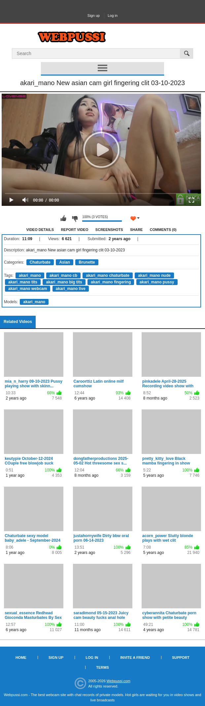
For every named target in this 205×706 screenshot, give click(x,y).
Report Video (74, 230)
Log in (113, 15)
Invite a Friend (135, 657)
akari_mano (30, 275)
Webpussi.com (118, 681)
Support (180, 657)
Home (21, 657)
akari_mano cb (63, 275)
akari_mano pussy (157, 282)
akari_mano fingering (111, 282)
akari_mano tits (22, 282)
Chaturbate (40, 262)
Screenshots (109, 230)
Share (136, 230)
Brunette (87, 262)
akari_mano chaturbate (107, 275)
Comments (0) (163, 230)
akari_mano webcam (27, 288)
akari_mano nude (154, 275)
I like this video (63, 218)
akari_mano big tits (64, 282)
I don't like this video (74, 218)
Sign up (93, 15)
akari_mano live (70, 288)
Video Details (40, 230)
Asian (64, 262)
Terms (102, 667)
